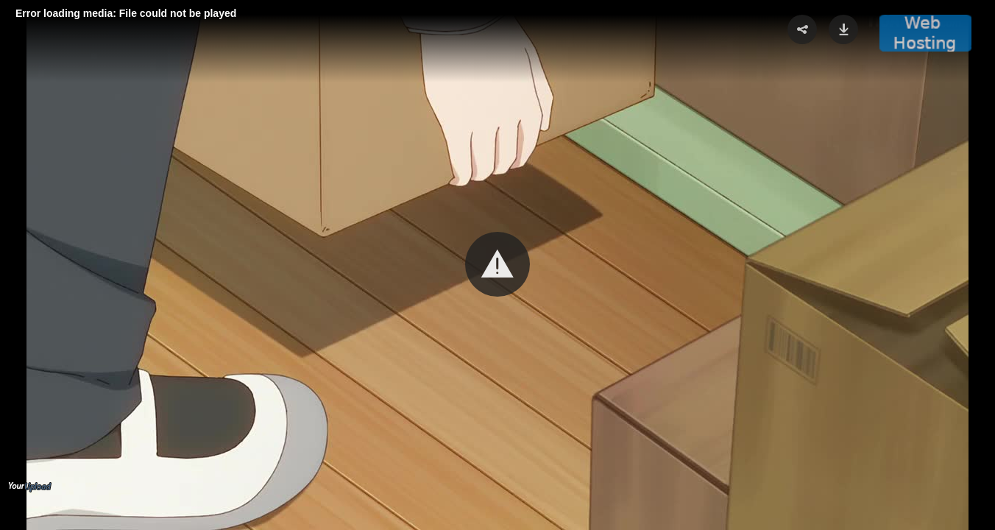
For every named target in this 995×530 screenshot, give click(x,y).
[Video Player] (497, 265)
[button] (497, 264)
